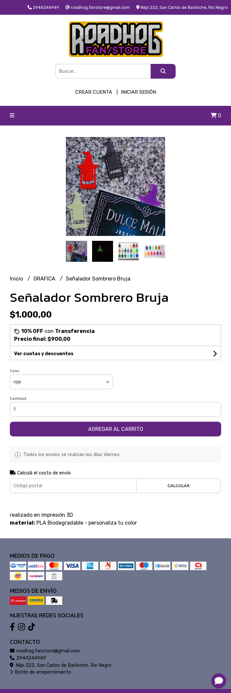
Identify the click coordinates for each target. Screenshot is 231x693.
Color (14, 371)
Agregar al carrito (115, 429)
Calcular (178, 485)
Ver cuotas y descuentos (43, 353)
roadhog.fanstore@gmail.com (45, 651)
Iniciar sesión (138, 92)
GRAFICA (45, 279)
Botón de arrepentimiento (40, 672)
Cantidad (18, 398)
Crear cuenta (93, 92)
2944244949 (28, 658)
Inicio (17, 279)
